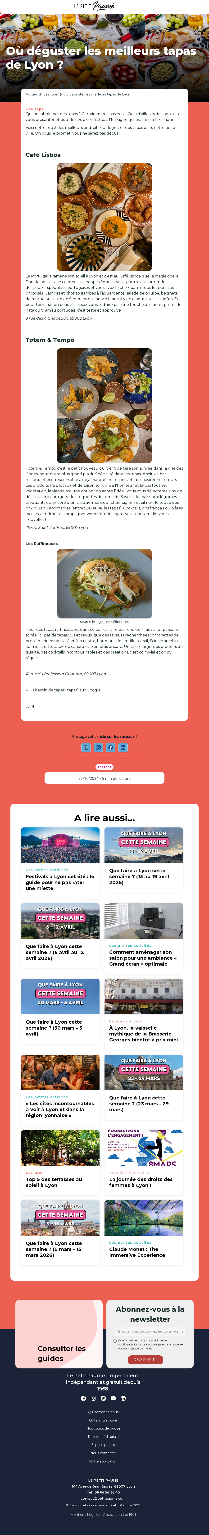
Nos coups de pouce (103, 1428)
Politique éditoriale (103, 1437)
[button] (202, 7)
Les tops (50, 94)
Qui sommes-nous (103, 1412)
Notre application (103, 1461)
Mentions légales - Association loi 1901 (103, 1514)
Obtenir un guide (103, 1420)
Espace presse (103, 1445)
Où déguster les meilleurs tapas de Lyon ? (98, 94)
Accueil (31, 94)
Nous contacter (103, 1453)
